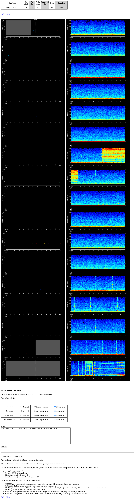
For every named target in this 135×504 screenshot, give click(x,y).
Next (8, 14)
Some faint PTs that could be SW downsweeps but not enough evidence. (40, 437)
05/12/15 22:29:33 (12, 7)
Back (2, 14)
